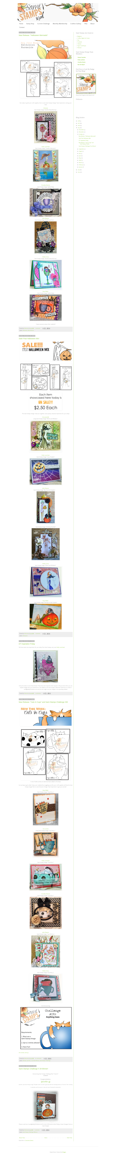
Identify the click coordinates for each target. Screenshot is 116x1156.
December (81, 129)
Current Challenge (43, 24)
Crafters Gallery (75, 24)
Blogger (64, 1152)
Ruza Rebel (45, 291)
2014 (79, 170)
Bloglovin (79, 36)
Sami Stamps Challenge (45, 1060)
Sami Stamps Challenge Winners (30, 1132)
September (81, 149)
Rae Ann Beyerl (81, 64)
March (80, 162)
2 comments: (38, 693)
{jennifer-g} (45, 1081)
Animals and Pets (27, 1060)
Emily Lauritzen (46, 146)
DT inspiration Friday (27, 644)
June (80, 155)
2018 (79, 121)
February (81, 164)
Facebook (79, 42)
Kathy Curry (45, 257)
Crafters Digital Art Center (83, 38)
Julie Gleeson (45, 218)
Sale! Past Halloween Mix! (29, 339)
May (80, 158)
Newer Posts (22, 1137)
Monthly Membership (60, 24)
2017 (79, 123)
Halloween (25, 330)
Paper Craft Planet (81, 45)
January (81, 167)
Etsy (78, 40)
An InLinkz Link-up (23, 1052)
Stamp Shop (30, 24)
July (80, 153)
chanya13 (45, 108)
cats (32, 1060)
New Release (31, 330)
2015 (79, 127)
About (92, 24)
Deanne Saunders (82, 57)
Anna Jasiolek (45, 417)
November (81, 132)
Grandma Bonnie (45, 185)
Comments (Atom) (29, 1140)
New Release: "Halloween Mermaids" (33, 35)
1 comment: (38, 328)
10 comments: (38, 1058)
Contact (22, 27)
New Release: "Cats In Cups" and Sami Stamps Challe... (86, 143)
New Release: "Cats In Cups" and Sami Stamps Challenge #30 (43, 702)
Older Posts (69, 1137)
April (80, 160)
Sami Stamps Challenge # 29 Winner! (33, 1069)
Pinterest (79, 47)
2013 (79, 172)
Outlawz (79, 44)
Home (21, 24)
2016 (79, 125)
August (80, 151)
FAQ (85, 24)
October (81, 134)
